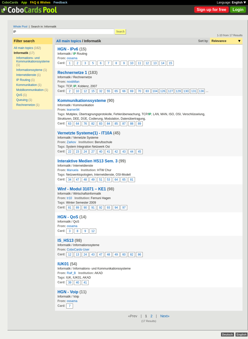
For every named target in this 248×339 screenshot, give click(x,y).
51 (100, 179)
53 (108, 179)
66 (124, 91)
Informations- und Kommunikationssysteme (33, 59)
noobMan (73, 81)
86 (139, 254)
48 (85, 179)
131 (193, 91)
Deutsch (227, 334)
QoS (19, 95)
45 (139, 151)
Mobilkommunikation (30, 90)
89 (139, 123)
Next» (165, 316)
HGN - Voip (68, 292)
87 (124, 123)
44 (131, 151)
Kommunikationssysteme (82, 100)
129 (178, 91)
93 (108, 207)
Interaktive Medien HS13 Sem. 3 (88, 161)
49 (92, 179)
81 (131, 179)
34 (69, 179)
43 (124, 151)
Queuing (22, 100)
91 (92, 207)
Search (120, 31)
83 (147, 91)
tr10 (69, 198)
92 (100, 207)
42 (116, 151)
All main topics (23, 48)
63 (69, 123)
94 (116, 207)
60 (124, 254)
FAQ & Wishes (40, 2)
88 (131, 123)
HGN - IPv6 (68, 49)
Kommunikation (26, 85)
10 (131, 63)
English (239, 2)
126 (162, 91)
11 (139, 63)
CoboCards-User (78, 249)
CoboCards (10, 2)
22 (69, 151)
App (24, 2)
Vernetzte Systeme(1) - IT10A (85, 133)
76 (85, 123)
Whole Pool (20, 26)
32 (100, 91)
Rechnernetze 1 (72, 72)
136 (201, 91)
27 (92, 151)
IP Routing (23, 80)
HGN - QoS (68, 217)
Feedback (60, 2)
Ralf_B (71, 273)
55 (108, 91)
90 (85, 207)
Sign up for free (211, 9)
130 (186, 91)
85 (116, 123)
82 (92, 123)
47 (77, 179)
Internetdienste (26, 75)
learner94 (73, 109)
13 (154, 63)
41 (108, 151)
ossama (72, 58)
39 (69, 282)
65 (116, 91)
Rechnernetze (25, 105)
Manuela (72, 170)
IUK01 (63, 264)
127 (170, 91)
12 (147, 63)
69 (131, 91)
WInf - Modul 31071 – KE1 (82, 189)
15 (170, 63)
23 (77, 151)
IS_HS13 (66, 240)
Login (238, 9)
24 (85, 151)
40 (100, 151)
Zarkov (71, 142)
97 (124, 207)
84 (108, 123)
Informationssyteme (29, 70)
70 (139, 91)
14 (162, 63)
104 (155, 91)
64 (77, 123)
